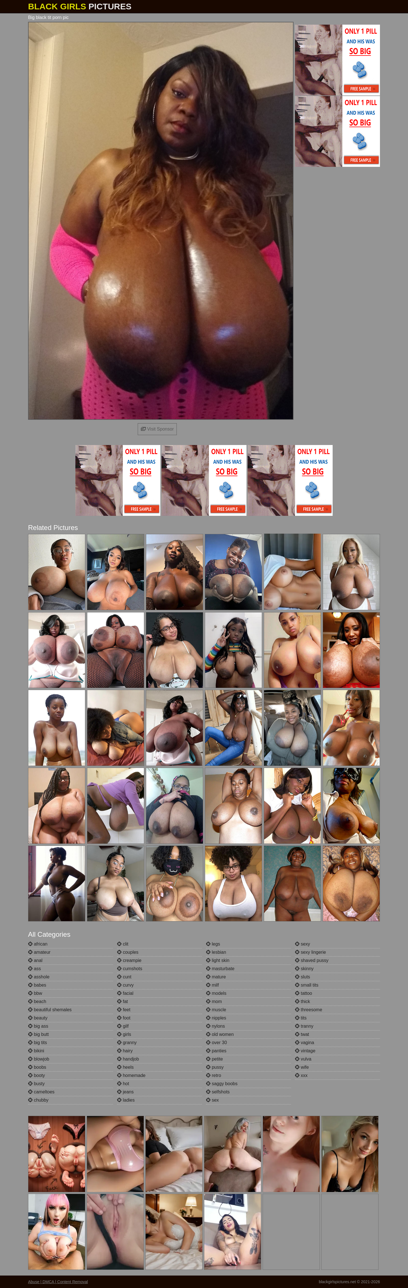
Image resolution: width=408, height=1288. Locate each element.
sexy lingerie (310, 952)
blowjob (38, 1059)
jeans (125, 1091)
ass (34, 968)
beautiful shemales (50, 1009)
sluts (302, 976)
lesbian (216, 952)
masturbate (220, 968)
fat (122, 1001)
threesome (308, 1009)
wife (302, 1067)
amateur (39, 952)
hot (123, 1083)
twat (302, 1034)
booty (36, 1075)
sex (212, 1100)
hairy (125, 1050)
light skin (218, 960)
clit (122, 944)
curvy (125, 985)
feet (123, 1009)
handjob (128, 1059)
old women (220, 1034)
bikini (36, 1050)
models (216, 993)
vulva (303, 1059)
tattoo (303, 993)
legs (213, 944)
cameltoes (41, 1091)
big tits (37, 1042)
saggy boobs (221, 1083)
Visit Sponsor (157, 429)
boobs (37, 1067)
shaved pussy (311, 960)
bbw (35, 993)
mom (214, 1001)
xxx (301, 1075)
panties (216, 1050)
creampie (129, 960)
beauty (37, 1018)
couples (128, 952)
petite (214, 1059)
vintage (305, 1050)
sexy (302, 944)
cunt (124, 976)
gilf (123, 1026)
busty (36, 1083)
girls (124, 1034)
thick (302, 1001)
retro (213, 1075)
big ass (38, 1026)
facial (125, 993)
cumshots (129, 968)
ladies (126, 1100)
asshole (39, 976)
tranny (304, 1026)
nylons (215, 1026)
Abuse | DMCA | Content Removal (58, 1282)
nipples (216, 1018)
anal (35, 960)
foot (123, 1018)
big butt (38, 1034)
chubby (38, 1100)
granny (127, 1042)
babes (37, 985)
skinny (304, 968)
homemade (131, 1075)
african (37, 944)
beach (37, 1001)
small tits (306, 985)
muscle (216, 1009)
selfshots (218, 1091)
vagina (304, 1042)
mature (216, 976)
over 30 (216, 1042)
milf (212, 985)
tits (301, 1018)
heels (125, 1067)
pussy (215, 1067)
